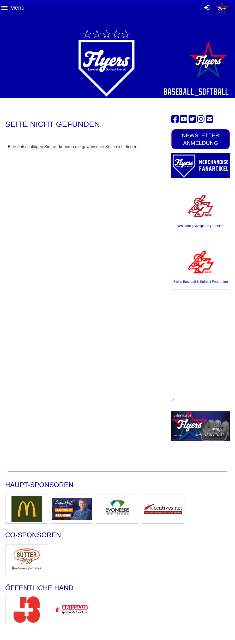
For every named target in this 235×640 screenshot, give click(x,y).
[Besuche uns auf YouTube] (183, 119)
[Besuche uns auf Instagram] (200, 119)
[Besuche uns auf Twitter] (192, 119)
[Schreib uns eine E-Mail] (209, 119)
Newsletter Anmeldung (200, 139)
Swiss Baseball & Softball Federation (200, 282)
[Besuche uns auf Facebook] (175, 119)
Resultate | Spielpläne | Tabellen (200, 226)
